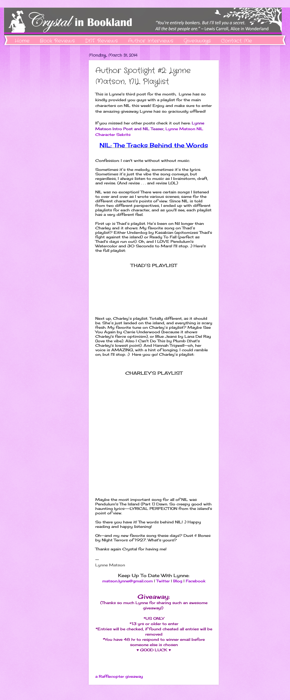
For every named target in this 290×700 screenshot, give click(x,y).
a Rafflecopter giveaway (119, 676)
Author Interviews (150, 40)
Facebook (196, 581)
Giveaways (197, 40)
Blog (177, 581)
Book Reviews (57, 40)
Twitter (163, 581)
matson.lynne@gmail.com (127, 581)
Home (22, 40)
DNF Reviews (101, 40)
